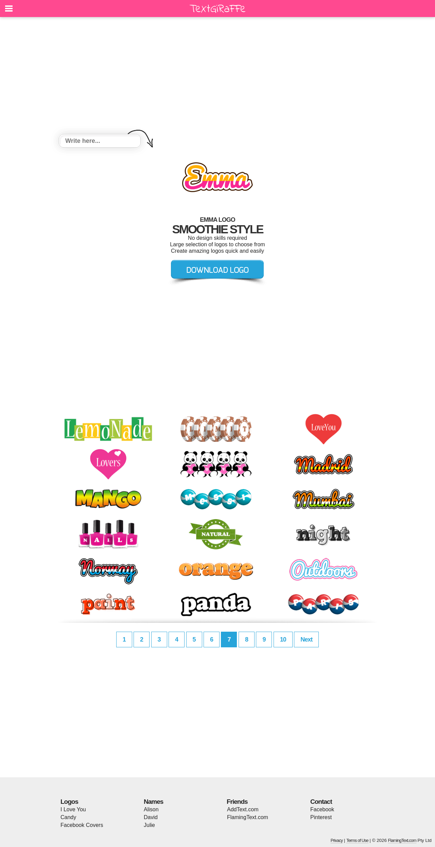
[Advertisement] (217, 76)
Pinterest (321, 817)
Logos (69, 801)
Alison (151, 809)
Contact (321, 801)
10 (283, 639)
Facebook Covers (81, 825)
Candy (68, 817)
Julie (149, 825)
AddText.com (242, 809)
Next (306, 639)
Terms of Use (357, 840)
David (151, 817)
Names (153, 801)
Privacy (337, 840)
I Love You (73, 809)
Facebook (322, 809)
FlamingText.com (247, 817)
